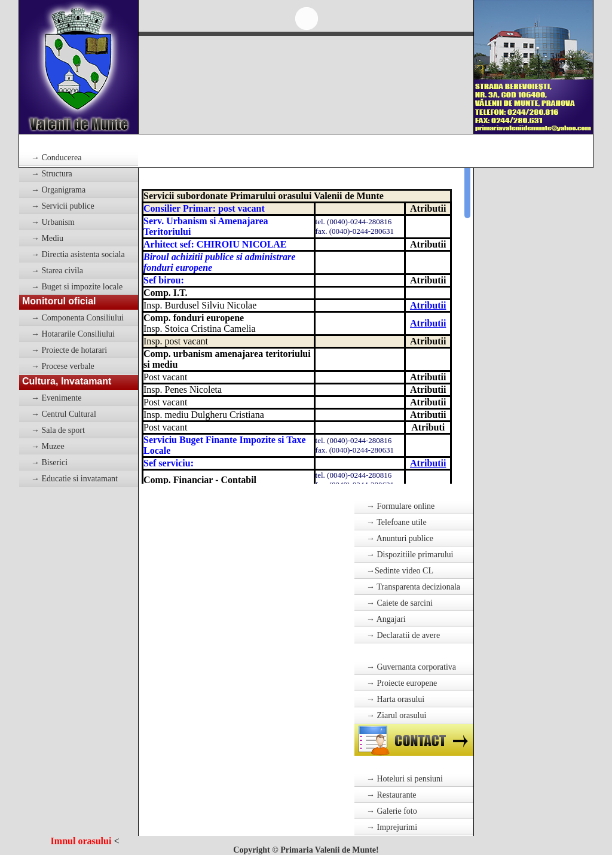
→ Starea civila (57, 270)
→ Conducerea (56, 157)
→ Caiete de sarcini (399, 602)
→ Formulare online (400, 506)
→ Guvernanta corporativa (411, 666)
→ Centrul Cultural (63, 414)
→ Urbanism (53, 222)
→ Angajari (386, 619)
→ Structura (51, 173)
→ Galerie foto (391, 811)
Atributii (428, 305)
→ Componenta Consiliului (77, 317)
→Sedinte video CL (399, 570)
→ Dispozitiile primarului (409, 554)
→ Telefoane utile (396, 522)
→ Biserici (49, 462)
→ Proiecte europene (401, 683)
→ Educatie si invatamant (74, 478)
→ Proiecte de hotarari (69, 350)
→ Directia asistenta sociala (78, 254)
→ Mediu (47, 238)
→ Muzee (48, 446)
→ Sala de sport (58, 430)
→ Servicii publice (62, 205)
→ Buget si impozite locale (77, 286)
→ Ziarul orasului (396, 715)
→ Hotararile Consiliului (73, 333)
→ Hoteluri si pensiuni (404, 778)
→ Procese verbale (62, 366)
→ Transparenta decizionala (413, 586)
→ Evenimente (56, 397)
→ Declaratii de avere (403, 635)
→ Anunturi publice (399, 538)
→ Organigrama (58, 189)
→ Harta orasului (395, 699)
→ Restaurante (391, 794)
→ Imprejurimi (391, 827)
